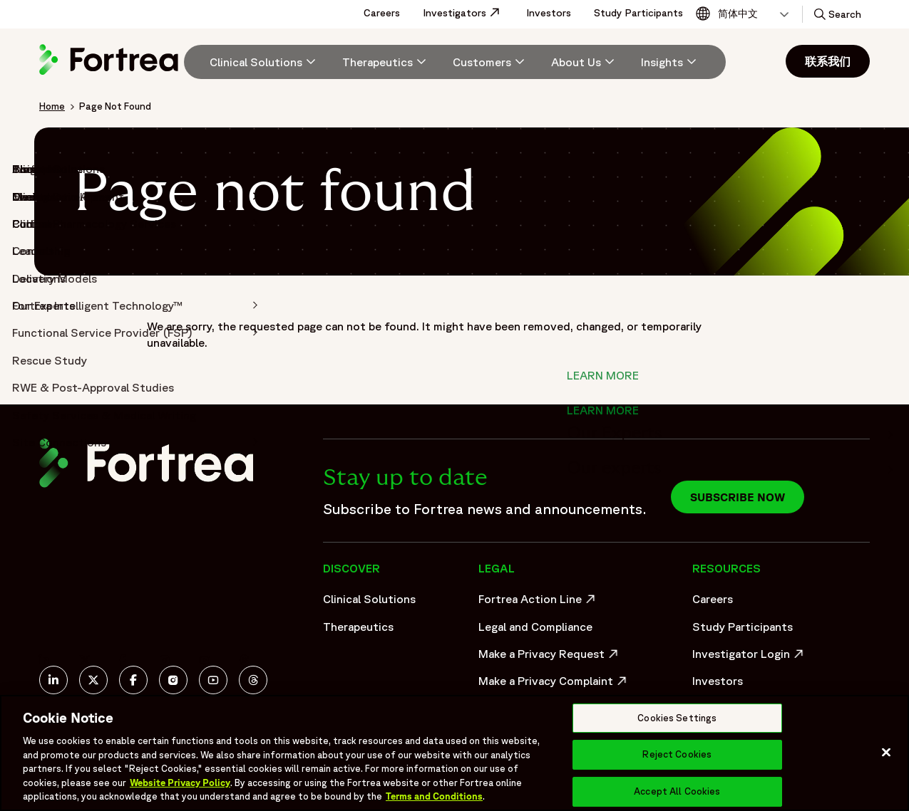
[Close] (886, 752)
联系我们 (828, 61)
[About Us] (584, 62)
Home (52, 106)
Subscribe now (737, 497)
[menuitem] (257, 62)
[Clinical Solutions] (264, 62)
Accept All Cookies (677, 791)
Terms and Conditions (434, 796)
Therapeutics (358, 626)
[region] (454, 753)
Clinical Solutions (369, 598)
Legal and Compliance (535, 626)
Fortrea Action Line (538, 602)
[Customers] (490, 62)
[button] (836, 14)
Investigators (469, 13)
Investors (548, 13)
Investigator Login (749, 657)
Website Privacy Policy (180, 783)
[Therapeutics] (386, 62)
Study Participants (638, 13)
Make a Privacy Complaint (549, 684)
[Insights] (670, 62)
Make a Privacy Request (549, 657)
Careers (382, 13)
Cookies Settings (677, 718)
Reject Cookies (677, 754)
